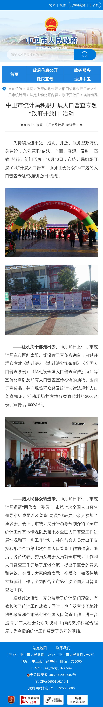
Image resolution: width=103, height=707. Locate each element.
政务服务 (82, 70)
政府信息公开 (45, 70)
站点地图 (40, 648)
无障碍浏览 (77, 5)
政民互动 (45, 79)
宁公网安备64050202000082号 (51, 675)
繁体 (63, 5)
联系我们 (63, 648)
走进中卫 (82, 79)
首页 (14, 74)
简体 (52, 5)
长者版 (94, 5)
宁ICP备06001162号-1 (52, 681)
